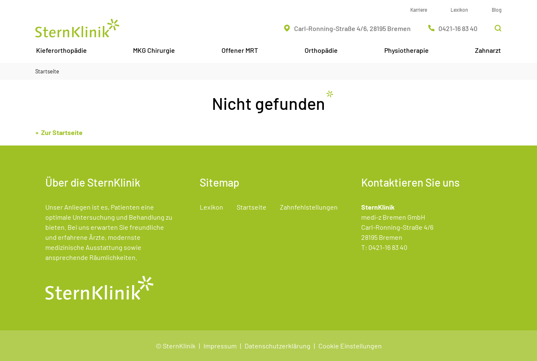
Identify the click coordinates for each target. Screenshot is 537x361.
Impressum (220, 346)
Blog (497, 10)
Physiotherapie (406, 50)
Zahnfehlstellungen (309, 207)
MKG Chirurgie (154, 50)
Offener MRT (240, 50)
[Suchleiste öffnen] (498, 28)
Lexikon (459, 10)
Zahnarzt (488, 50)
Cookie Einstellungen (350, 346)
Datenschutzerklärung (277, 346)
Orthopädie (321, 50)
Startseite (47, 71)
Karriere (418, 10)
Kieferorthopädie (61, 50)
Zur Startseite (62, 132)
